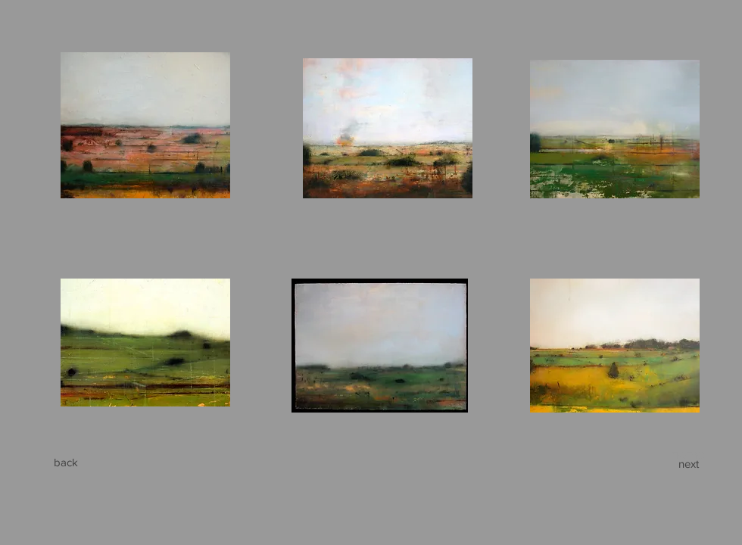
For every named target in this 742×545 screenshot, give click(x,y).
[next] (688, 463)
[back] (66, 462)
